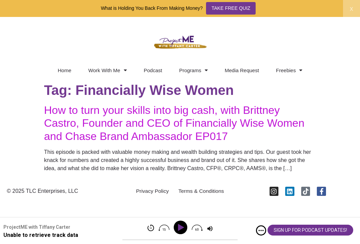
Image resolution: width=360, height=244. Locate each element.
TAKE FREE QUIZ (230, 8)
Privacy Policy (151, 192)
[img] (261, 230)
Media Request (242, 70)
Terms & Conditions (202, 192)
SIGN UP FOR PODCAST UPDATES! (310, 230)
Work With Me (107, 70)
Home (64, 70)
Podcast (153, 70)
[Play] (181, 227)
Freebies (289, 70)
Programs (193, 70)
